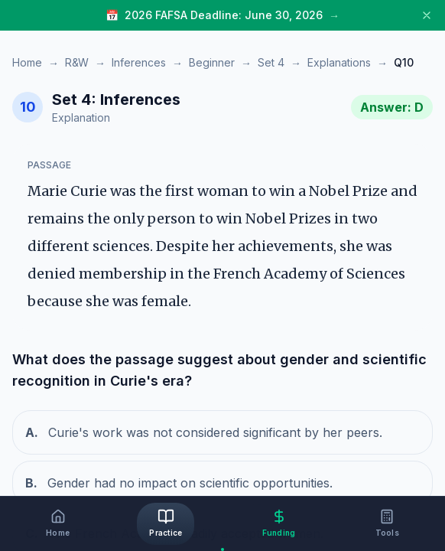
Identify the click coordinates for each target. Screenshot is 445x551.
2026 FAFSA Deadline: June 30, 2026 (224, 14)
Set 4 (271, 62)
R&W (77, 62)
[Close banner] (427, 15)
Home (27, 62)
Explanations (339, 62)
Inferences (139, 62)
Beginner (212, 62)
